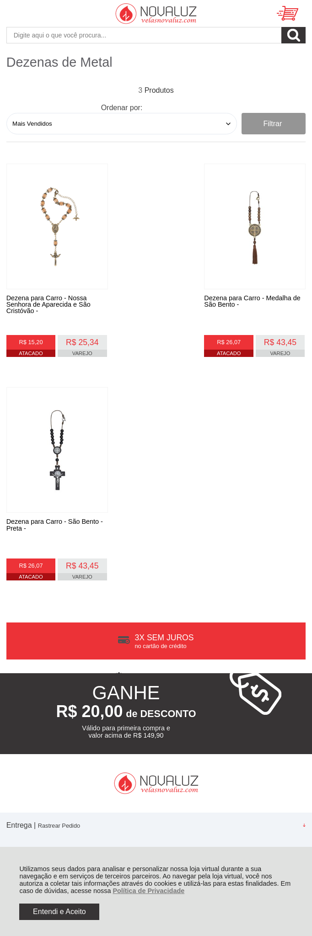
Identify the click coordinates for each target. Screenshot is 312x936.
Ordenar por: (122, 108)
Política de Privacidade (148, 890)
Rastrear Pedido (59, 606)
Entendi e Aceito (59, 911)
